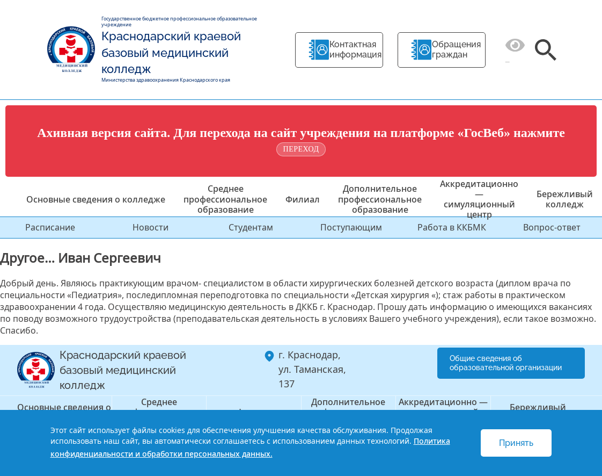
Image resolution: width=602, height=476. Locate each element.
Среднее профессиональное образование (225, 199)
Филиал (302, 199)
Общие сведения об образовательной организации (506, 363)
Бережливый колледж (565, 199)
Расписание (50, 227)
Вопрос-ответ (552, 227)
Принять (516, 443)
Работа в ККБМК (451, 227)
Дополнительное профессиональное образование (380, 199)
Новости (150, 227)
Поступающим (351, 227)
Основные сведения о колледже (95, 199)
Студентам (251, 227)
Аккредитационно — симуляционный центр (479, 199)
